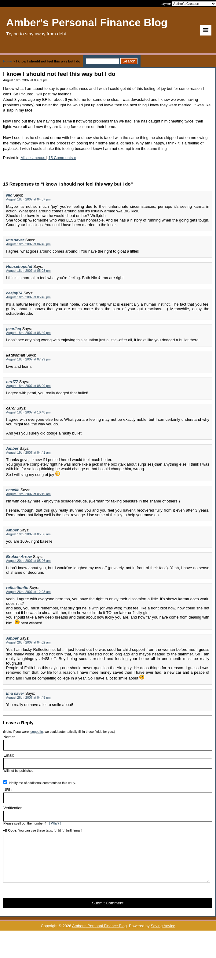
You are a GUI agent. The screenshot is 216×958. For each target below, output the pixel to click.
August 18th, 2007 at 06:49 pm (28, 333)
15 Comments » (62, 157)
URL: (7, 789)
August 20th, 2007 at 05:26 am (28, 560)
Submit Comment (107, 912)
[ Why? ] (55, 823)
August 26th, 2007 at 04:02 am (28, 642)
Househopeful (19, 266)
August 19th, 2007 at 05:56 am (28, 534)
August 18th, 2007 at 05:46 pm (28, 297)
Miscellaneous (33, 157)
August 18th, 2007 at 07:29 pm (28, 359)
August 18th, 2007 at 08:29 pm (28, 386)
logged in (36, 731)
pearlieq (13, 328)
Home (7, 61)
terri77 (12, 381)
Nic (9, 195)
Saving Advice (163, 935)
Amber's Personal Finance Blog (99, 935)
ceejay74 (14, 293)
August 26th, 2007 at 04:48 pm (28, 697)
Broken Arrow (19, 556)
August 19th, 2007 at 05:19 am (28, 494)
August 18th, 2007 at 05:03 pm (28, 270)
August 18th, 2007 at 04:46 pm (28, 244)
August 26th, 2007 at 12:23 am (28, 592)
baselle (12, 490)
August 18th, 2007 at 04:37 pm (28, 199)
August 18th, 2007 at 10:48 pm (28, 412)
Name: (9, 737)
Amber (12, 448)
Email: (8, 755)
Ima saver (15, 240)
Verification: (13, 808)
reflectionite (17, 587)
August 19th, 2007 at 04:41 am (28, 452)
